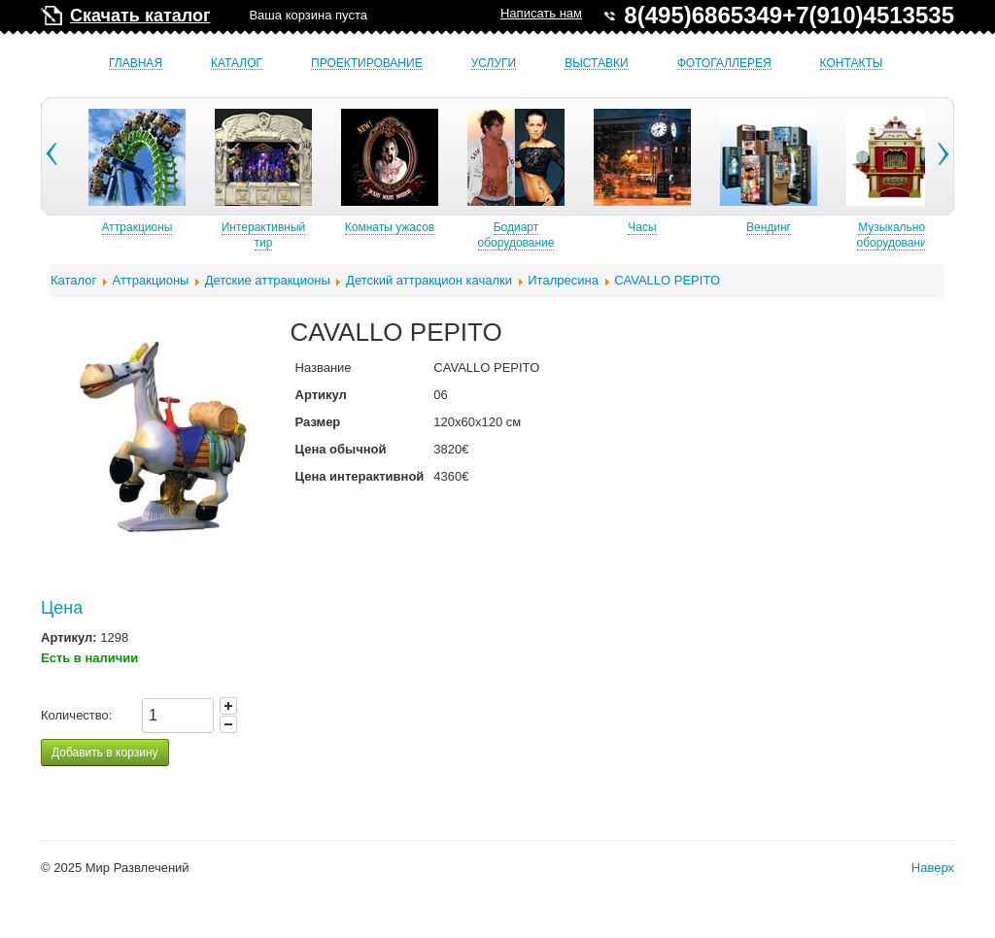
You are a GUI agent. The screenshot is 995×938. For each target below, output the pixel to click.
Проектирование (367, 63)
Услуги (494, 63)
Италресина (563, 280)
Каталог (236, 63)
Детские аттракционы (267, 280)
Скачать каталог (140, 15)
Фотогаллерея (724, 63)
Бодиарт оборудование (572, 235)
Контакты (851, 63)
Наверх (932, 867)
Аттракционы (193, 227)
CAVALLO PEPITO (667, 280)
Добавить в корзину (104, 752)
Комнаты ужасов (446, 227)
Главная (135, 63)
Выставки (596, 63)
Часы (698, 227)
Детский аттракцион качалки (429, 280)
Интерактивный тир (320, 235)
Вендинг (825, 227)
